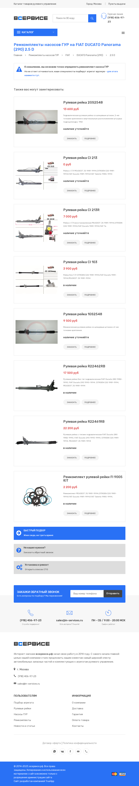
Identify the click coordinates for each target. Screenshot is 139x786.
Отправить (112, 593)
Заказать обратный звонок (38, 552)
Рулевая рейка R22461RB (84, 422)
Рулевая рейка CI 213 (80, 158)
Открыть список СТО (36, 569)
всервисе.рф (36, 766)
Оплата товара (80, 720)
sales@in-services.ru (27, 683)
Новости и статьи (24, 726)
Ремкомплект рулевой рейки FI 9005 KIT (92, 478)
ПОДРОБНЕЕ (90, 138)
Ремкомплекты (22, 720)
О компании (78, 702)
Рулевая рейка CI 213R (81, 210)
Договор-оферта (52, 743)
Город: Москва (93, 4)
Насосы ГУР (21, 714)
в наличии (69, 285)
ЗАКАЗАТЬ (72, 138)
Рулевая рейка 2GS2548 (83, 102)
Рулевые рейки (22, 708)
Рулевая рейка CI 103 (80, 262)
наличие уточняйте (76, 128)
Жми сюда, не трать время (38, 535)
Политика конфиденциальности (80, 743)
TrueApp (49, 781)
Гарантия (77, 714)
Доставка (77, 708)
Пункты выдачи (116, 4)
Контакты (77, 726)
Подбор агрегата (24, 702)
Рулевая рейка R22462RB (84, 366)
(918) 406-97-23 (25, 676)
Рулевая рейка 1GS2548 (82, 314)
